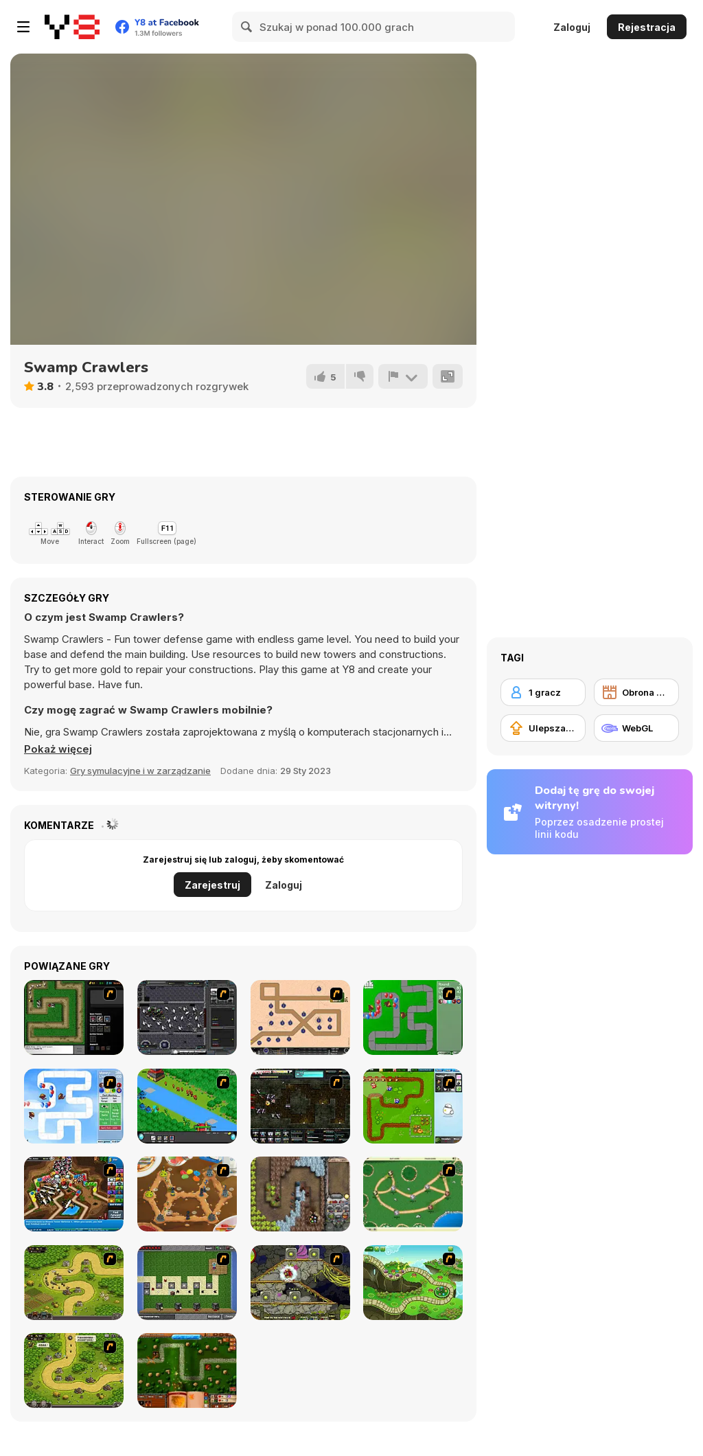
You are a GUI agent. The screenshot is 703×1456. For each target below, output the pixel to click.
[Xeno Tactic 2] (300, 1106)
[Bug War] (413, 1194)
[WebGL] (636, 728)
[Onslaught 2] (300, 1017)
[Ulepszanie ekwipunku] (543, 728)
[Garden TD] (413, 1106)
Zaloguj (571, 27)
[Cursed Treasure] (300, 1194)
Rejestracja (647, 27)
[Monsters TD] (300, 1282)
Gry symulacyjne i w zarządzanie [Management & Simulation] (140, 770)
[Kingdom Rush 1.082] (74, 1370)
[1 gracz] (543, 692)
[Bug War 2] (187, 1194)
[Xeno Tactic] (187, 1017)
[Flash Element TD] (74, 1017)
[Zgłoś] (403, 376)
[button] (58, 749)
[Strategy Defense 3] (187, 1106)
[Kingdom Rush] (74, 1282)
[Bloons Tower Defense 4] (74, 1194)
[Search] (247, 27)
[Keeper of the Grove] (413, 1282)
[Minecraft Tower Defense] (187, 1282)
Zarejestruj (212, 885)
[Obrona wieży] (636, 692)
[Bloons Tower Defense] (413, 1017)
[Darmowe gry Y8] (72, 26)
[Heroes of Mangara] (187, 1370)
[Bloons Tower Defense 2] (74, 1106)
